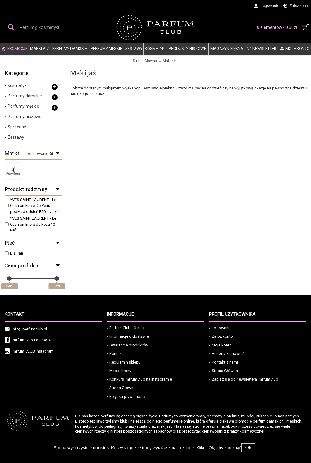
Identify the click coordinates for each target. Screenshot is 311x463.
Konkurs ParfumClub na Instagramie (139, 379)
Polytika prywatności (126, 396)
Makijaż (169, 61)
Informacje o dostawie (128, 336)
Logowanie (220, 327)
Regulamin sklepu (124, 362)
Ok (248, 447)
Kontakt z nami (223, 362)
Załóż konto (221, 336)
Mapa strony (119, 370)
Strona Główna (145, 61)
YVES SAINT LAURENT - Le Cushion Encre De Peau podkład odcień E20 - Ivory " (32, 205)
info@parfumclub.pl (26, 329)
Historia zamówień (226, 353)
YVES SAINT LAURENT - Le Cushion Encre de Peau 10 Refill (30, 224)
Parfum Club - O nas (125, 327)
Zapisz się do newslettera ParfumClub (243, 379)
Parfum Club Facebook (28, 340)
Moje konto (220, 345)
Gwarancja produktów (127, 345)
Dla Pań (14, 253)
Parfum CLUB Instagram (29, 351)
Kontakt (115, 353)
